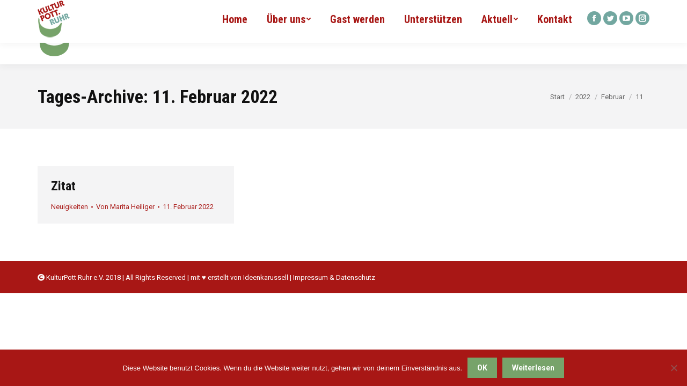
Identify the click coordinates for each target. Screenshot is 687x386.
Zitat (63, 186)
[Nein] (673, 367)
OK (482, 367)
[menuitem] (235, 32)
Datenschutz (355, 277)
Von (125, 207)
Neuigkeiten (69, 207)
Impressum (310, 277)
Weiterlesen (533, 367)
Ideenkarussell (265, 277)
